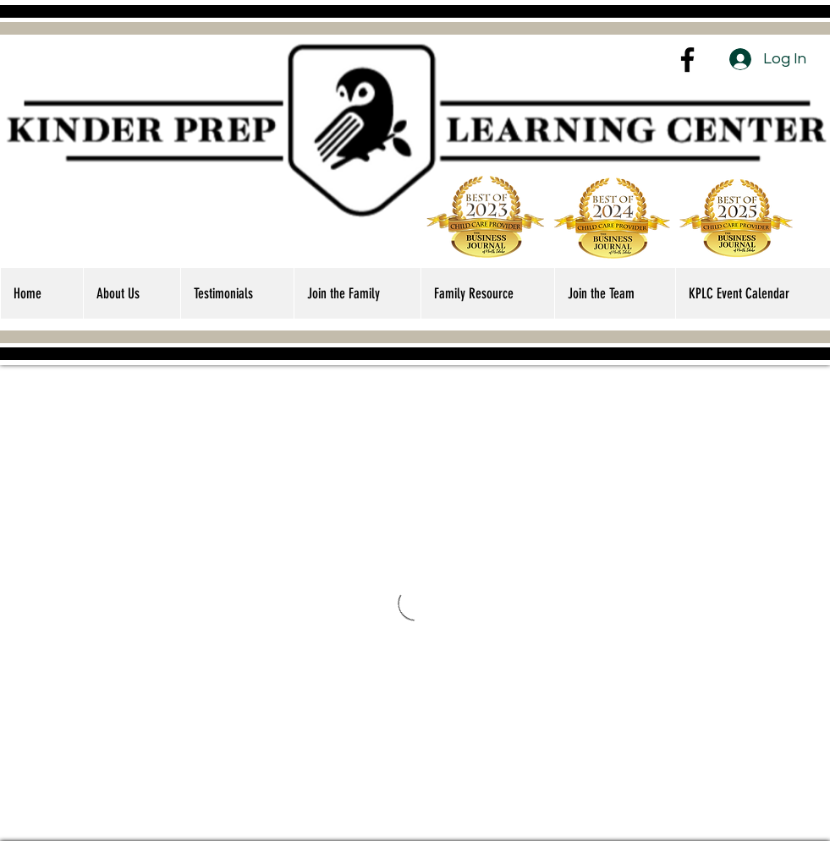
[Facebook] (687, 59)
